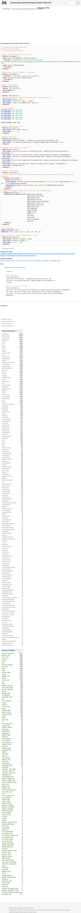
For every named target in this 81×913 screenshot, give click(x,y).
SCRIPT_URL (12, 784)
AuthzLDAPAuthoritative (12, 567)
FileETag (12, 374)
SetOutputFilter (12, 385)
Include (12, 379)
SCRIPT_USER (12, 883)
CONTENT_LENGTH (12, 811)
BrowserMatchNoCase (12, 523)
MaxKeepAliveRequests (12, 599)
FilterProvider (12, 425)
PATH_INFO (12, 754)
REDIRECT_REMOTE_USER (12, 850)
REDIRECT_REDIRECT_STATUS (12, 890)
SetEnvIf (12, 391)
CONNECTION (12, 763)
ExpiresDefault (12, 358)
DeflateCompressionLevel (12, 503)
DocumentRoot (12, 491)
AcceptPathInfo (12, 463)
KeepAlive (12, 461)
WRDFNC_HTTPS (12, 803)
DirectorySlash (12, 457)
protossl (12, 691)
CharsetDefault (12, 504)
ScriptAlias (12, 544)
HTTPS (31, 261)
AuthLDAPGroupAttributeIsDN (12, 637)
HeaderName (12, 474)
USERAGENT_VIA (12, 775)
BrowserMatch (12, 396)
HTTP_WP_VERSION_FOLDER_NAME (12, 892)
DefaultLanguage (12, 459)
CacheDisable (12, 558)
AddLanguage (12, 489)
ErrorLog (12, 622)
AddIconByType (12, 510)
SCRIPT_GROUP (12, 852)
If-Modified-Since (12, 750)
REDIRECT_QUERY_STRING (12, 822)
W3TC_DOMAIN (12, 813)
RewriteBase (12, 340)
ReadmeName (12, 468)
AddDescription (12, 486)
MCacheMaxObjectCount (12, 607)
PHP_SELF (12, 849)
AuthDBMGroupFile (12, 594)
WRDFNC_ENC (12, 799)
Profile (12, 718)
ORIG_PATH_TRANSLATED (12, 864)
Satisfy (12, 393)
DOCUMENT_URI (11, 894)
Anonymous (12, 449)
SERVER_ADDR (12, 693)
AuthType (12, 415)
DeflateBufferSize (12, 620)
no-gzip (12, 674)
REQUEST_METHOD (12, 689)
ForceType (12, 434)
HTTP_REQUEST (12, 797)
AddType (12, 360)
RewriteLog (12, 554)
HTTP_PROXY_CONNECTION (12, 835)
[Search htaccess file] (65, 3)
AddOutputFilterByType (24, 253)
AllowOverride (12, 431)
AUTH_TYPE (12, 826)
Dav (12, 482)
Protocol (12, 465)
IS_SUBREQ (12, 767)
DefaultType (12, 522)
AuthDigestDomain (12, 584)
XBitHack (12, 506)
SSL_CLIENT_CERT (12, 841)
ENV (12, 663)
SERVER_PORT (12, 676)
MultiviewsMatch (12, 577)
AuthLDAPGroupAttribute (12, 641)
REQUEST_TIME (12, 854)
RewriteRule (19, 255)
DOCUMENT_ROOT (12, 697)
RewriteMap (12, 531)
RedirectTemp (12, 412)
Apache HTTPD (28, 908)
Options (59, 253)
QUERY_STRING (12, 672)
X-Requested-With (12, 714)
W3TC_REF (12, 761)
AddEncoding (12, 381)
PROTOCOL (12, 885)
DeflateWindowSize (12, 645)
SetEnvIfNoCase (31, 255)
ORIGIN (12, 678)
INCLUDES (12, 667)
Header (54, 253)
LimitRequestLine (12, 630)
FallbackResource (12, 453)
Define (12, 446)
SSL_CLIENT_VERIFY (12, 839)
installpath (12, 869)
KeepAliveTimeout (12, 643)
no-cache (12, 704)
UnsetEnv (12, 535)
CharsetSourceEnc (12, 508)
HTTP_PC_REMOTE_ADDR (12, 782)
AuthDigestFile (12, 565)
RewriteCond (4, 255)
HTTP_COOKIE (12, 706)
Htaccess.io (12, 908)
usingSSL (12, 818)
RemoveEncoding (12, 556)
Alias (12, 440)
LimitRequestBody (12, 467)
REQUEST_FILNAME (12, 805)
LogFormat (12, 550)
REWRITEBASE (12, 731)
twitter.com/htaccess (7, 325)
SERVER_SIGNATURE (12, 845)
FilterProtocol (12, 427)
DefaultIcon (12, 495)
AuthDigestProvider (12, 537)
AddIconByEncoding (12, 527)
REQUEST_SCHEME (12, 809)
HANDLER (12, 737)
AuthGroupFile (12, 432)
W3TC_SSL (12, 746)
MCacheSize (12, 609)
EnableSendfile (12, 588)
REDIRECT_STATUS (12, 685)
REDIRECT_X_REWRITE (12, 807)
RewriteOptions (12, 421)
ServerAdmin (12, 563)
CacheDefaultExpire (12, 632)
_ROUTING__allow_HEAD (12, 769)
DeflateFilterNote (12, 533)
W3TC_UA (12, 756)
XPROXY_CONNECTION (12, 780)
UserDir (12, 514)
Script (24, 255)
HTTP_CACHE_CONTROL (12, 790)
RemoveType (12, 470)
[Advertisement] (40, 25)
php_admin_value (12, 484)
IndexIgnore (12, 406)
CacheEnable (12, 628)
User (12, 383)
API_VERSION (12, 828)
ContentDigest (12, 516)
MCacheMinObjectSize (12, 601)
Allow (33, 253)
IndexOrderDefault (12, 499)
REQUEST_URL (12, 786)
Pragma (12, 703)
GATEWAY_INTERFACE (12, 824)
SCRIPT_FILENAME (50, 261)
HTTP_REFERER (12, 701)
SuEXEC (12, 639)
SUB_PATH (12, 887)
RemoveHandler (12, 448)
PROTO (12, 708)
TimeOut (12, 472)
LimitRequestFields (12, 624)
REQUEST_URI (38, 261)
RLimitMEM (12, 618)
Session (12, 413)
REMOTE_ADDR (12, 712)
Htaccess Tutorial (6, 319)
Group (12, 444)
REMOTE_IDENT (12, 858)
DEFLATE (3, 261)
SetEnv (12, 402)
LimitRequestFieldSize (12, 626)
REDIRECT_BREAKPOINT (12, 877)
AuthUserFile (12, 417)
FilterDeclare (12, 429)
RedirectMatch (12, 398)
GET (12, 682)
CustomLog (12, 548)
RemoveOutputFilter (12, 571)
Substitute (12, 518)
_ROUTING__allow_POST (12, 773)
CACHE (12, 716)
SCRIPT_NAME (12, 801)
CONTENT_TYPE (12, 744)
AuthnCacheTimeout (12, 635)
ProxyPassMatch (12, 569)
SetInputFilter (12, 573)
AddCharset (6, 9)
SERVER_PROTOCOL (12, 847)
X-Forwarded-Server (12, 833)
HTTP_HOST (11, 261)
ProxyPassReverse (12, 575)
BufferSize (12, 633)
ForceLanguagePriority (12, 529)
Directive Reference (6, 323)
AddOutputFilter (12, 436)
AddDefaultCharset (12, 253)
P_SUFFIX (12, 816)
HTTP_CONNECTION (12, 795)
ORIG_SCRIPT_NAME (12, 860)
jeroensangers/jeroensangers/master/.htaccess (27, 9)
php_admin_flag (12, 559)
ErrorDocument (47, 253)
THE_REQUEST (12, 695)
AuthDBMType (12, 616)
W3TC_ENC (12, 720)
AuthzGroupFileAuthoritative (12, 597)
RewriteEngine (12, 255)
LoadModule (12, 501)
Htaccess (20, 908)
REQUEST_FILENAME (12, 653)
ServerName (12, 487)
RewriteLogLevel (12, 546)
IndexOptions (12, 451)
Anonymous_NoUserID (12, 613)
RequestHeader (70, 253)
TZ (12, 722)
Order (12, 349)
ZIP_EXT (12, 873)
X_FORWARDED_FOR (12, 777)
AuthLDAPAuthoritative (12, 611)
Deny (12, 345)
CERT (12, 794)
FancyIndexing (12, 455)
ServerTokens (12, 394)
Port (12, 400)
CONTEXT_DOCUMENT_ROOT (12, 888)
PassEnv (12, 542)
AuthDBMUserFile (12, 592)
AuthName (12, 410)
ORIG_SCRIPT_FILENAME (12, 862)
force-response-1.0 (12, 742)
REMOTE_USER (12, 735)
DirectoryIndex (39, 253)
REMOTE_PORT (12, 871)
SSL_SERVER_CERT (12, 837)
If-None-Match (12, 758)
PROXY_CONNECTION (12, 778)
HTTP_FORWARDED (12, 832)
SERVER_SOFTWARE (12, 843)
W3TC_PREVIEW (12, 739)
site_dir (12, 866)
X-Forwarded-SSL (12, 875)
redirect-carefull (12, 814)
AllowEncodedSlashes (12, 590)
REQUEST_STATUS (12, 856)
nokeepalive (12, 729)
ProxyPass (12, 541)
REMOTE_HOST (12, 759)
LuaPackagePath (12, 578)
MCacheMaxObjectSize (12, 605)
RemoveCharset (12, 525)
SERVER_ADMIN (12, 748)
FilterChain (12, 423)
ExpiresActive (12, 357)
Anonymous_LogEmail (12, 614)
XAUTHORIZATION (12, 765)
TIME (12, 670)
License (11, 248)
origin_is (12, 820)
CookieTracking (12, 582)
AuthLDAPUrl (12, 552)
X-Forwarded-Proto (12, 723)
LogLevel (12, 580)
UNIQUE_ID (12, 879)
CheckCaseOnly (12, 561)
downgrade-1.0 (12, 733)
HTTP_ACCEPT (12, 740)
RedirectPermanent (12, 480)
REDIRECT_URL (12, 788)
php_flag (12, 376)
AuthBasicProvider (12, 476)
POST (12, 684)
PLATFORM (12, 868)
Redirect (63, 253)
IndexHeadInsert (12, 520)
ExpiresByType (12, 366)
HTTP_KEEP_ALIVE (12, 792)
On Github (5, 248)
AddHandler (12, 408)
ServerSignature (12, 419)
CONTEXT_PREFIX (12, 727)
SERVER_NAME (12, 710)
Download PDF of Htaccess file (15, 267)
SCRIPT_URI (12, 830)
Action (12, 442)
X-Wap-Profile (12, 725)
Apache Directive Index (7, 321)
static (58, 261)
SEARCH (12, 752)
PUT (12, 699)
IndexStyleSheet (12, 493)
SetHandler (12, 438)
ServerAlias (12, 596)
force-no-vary (12, 680)
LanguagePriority (12, 512)
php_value (12, 370)
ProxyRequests (12, 603)
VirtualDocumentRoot (12, 404)
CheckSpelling (12, 497)
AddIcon (12, 478)
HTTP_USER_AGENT (22, 261)
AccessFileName (12, 586)
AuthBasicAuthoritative (12, 539)
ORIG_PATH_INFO (12, 881)
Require (12, 372)
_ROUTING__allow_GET (12, 771)
